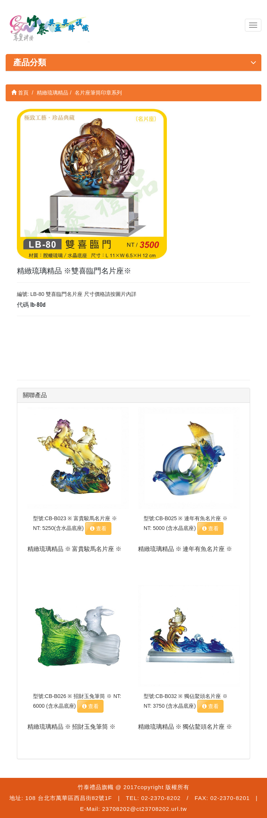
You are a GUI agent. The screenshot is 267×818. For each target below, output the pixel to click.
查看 (98, 528)
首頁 (19, 93)
